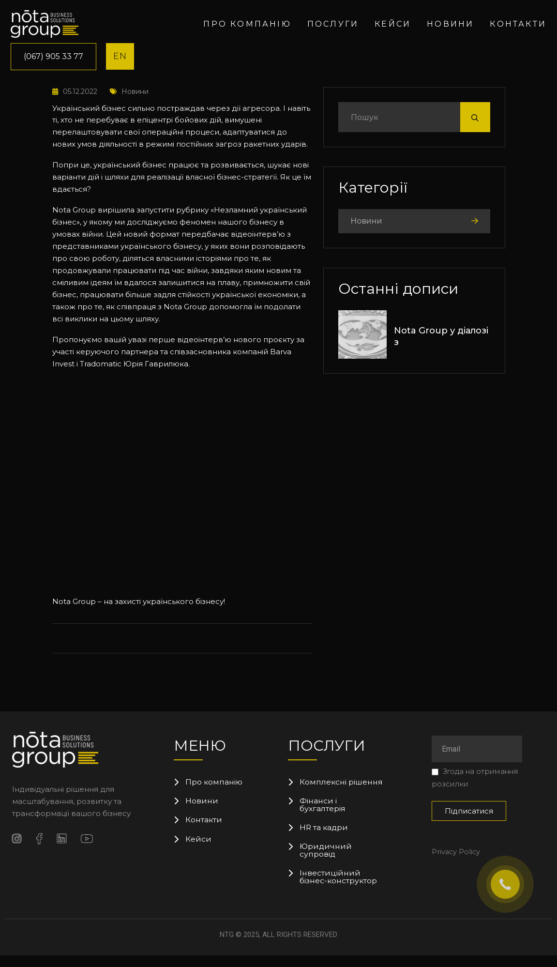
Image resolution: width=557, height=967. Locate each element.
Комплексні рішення (323, 786)
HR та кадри (324, 837)
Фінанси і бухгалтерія (323, 813)
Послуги (333, 24)
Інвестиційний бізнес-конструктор (339, 888)
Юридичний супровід (326, 861)
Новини (450, 24)
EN (120, 56)
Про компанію (247, 24)
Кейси (393, 24)
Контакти (518, 24)
